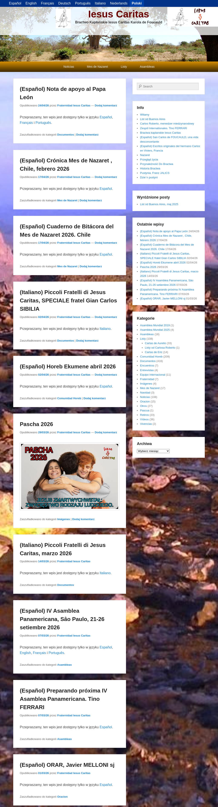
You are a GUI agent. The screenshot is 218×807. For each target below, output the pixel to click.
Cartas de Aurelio (155, 343)
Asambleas (147, 66)
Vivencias (146, 423)
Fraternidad (147, 379)
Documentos (65, 134)
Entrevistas (147, 370)
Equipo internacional (152, 374)
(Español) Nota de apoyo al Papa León (164, 231)
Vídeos (144, 419)
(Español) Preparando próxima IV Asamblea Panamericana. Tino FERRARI (63, 698)
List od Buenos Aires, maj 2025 (159, 204)
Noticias (68, 66)
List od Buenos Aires (152, 119)
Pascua (144, 410)
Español (106, 117)
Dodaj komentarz (106, 105)
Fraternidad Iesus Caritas (73, 105)
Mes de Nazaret (97, 66)
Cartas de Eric (153, 352)
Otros (143, 406)
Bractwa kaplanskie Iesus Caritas (160, 132)
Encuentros (147, 365)
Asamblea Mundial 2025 (155, 329)
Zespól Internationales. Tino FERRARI (163, 128)
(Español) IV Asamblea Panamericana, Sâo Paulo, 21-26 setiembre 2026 (62, 619)
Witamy (144, 114)
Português (43, 122)
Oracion (62, 796)
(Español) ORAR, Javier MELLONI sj (67, 765)
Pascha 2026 (36, 424)
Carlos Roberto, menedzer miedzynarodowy (167, 123)
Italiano (105, 329)
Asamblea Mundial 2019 (155, 325)
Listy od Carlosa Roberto (160, 347)
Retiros (144, 414)
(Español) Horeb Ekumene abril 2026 (68, 366)
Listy (124, 66)
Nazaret (145, 155)
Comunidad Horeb (69, 398)
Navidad (145, 392)
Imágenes (63, 519)
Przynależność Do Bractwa (156, 164)
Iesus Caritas (118, 14)
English (25, 653)
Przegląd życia (149, 159)
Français (26, 122)
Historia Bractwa (150, 168)
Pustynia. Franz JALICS (154, 173)
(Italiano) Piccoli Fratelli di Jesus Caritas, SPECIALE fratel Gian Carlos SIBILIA (68, 300)
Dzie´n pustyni (149, 177)
